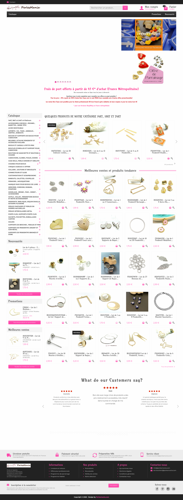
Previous (44, 140)
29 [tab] (117, 432)
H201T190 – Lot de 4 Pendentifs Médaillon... (56, 201)
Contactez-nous (125, 476)
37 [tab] (136, 432)
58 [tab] (108, 434)
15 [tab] (84, 432)
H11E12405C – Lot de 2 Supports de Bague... (110, 239)
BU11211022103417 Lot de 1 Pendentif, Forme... (137, 354)
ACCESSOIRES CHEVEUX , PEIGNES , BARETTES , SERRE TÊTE (21, 124)
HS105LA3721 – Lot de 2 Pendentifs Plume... (164, 278)
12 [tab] (77, 432)
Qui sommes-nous (126, 468)
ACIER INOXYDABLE (15, 128)
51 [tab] (170, 432)
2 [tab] (53, 432)
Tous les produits (168, 367)
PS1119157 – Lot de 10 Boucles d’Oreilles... (56, 354)
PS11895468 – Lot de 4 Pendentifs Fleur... (83, 201)
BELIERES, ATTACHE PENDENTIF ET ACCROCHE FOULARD (21, 141)
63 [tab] (120, 434)
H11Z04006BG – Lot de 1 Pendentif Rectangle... (137, 201)
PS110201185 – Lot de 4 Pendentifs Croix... (164, 354)
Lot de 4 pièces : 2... (31, 247)
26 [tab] (110, 432)
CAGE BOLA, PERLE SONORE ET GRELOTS (23, 161)
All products (170, 163)
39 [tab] (141, 432)
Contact (11, 2)
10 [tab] (72, 432)
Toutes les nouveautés (24, 294)
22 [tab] (101, 432)
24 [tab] (105, 432)
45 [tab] (155, 432)
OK (125, 8)
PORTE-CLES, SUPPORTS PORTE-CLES (22, 214)
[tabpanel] (110, 405)
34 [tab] (129, 432)
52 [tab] (172, 432)
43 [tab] (151, 432)
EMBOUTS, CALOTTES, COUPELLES (21, 178)
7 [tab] (65, 432)
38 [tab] (139, 432)
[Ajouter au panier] (69, 158)
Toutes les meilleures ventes (25, 366)
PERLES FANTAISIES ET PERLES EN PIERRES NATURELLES (21, 207)
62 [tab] (117, 434)
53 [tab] (174, 432)
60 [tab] (112, 434)
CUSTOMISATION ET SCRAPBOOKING (22, 175)
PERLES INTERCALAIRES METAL (20, 211)
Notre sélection (90, 476)
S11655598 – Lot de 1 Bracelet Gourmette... (164, 316)
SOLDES (11, 222)
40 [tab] (143, 432)
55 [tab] (101, 434)
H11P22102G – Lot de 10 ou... (31, 353)
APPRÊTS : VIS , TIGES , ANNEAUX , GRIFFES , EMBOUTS (21, 132)
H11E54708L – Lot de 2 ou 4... (31, 280)
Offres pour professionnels (60, 471)
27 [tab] (112, 432)
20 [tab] (96, 432)
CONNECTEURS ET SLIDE (17, 172)
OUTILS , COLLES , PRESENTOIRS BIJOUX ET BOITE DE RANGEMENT (23, 198)
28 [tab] (115, 432)
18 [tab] (91, 432)
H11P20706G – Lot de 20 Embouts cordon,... (61, 152)
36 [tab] (134, 432)
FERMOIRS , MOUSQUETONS (19, 181)
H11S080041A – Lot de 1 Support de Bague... (110, 278)
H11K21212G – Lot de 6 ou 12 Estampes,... (94, 152)
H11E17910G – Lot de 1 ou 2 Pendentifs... (110, 316)
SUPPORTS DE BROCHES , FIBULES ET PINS (24, 225)
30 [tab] (120, 432)
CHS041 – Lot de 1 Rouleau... (30, 308)
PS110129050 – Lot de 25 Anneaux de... (137, 278)
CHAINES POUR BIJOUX (17, 164)
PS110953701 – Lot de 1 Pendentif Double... (160, 152)
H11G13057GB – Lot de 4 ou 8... (31, 337)
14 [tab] (81, 432)
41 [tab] (146, 432)
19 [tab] (93, 432)
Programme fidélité (58, 476)
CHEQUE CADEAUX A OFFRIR (19, 167)
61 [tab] (115, 434)
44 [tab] (153, 432)
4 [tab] (58, 432)
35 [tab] (132, 432)
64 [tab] (122, 434)
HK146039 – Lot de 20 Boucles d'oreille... (110, 354)
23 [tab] (103, 432)
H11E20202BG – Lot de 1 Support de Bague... (83, 354)
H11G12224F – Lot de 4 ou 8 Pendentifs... (137, 316)
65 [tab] (124, 434)
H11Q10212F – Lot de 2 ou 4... (31, 264)
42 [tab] (148, 432)
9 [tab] (70, 432)
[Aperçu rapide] (73, 158)
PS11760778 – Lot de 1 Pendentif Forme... (83, 316)
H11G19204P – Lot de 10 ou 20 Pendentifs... (137, 239)
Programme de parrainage (60, 474)
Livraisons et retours (58, 468)
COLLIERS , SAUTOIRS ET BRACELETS (22, 170)
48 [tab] (163, 432)
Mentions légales (125, 471)
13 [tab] (79, 432)
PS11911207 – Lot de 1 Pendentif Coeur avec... (83, 239)
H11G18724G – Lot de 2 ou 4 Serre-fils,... (164, 201)
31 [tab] (122, 432)
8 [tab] (67, 432)
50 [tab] (167, 432)
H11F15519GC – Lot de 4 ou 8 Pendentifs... (127, 152)
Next (176, 140)
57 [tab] (105, 434)
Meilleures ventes (91, 474)
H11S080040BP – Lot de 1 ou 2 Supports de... (83, 278)
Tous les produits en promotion (24, 322)
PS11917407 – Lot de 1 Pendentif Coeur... (56, 239)
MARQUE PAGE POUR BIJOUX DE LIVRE (23, 184)
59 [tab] (110, 434)
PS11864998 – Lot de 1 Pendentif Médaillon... (164, 239)
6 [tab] (62, 432)
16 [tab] (86, 432)
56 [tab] (103, 434)
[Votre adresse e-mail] (86, 485)
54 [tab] (98, 434)
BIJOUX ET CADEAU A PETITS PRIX (21, 145)
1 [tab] (50, 432)
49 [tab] (165, 432)
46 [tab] (158, 432)
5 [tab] (60, 432)
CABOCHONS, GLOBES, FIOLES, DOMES (23, 158)
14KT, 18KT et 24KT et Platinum (19, 120)
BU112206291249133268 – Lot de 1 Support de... (57, 316)
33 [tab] (127, 432)
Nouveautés (169, 14)
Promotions (156, 14)
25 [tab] (108, 432)
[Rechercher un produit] (106, 8)
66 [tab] (127, 434)
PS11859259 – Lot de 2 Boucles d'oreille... (57, 278)
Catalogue (12, 14)
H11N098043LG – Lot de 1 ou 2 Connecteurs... (110, 201)
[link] (157, 489)
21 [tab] (98, 432)
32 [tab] (124, 432)
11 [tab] (74, 432)
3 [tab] (55, 432)
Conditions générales (126, 474)
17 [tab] (89, 432)
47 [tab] (160, 432)
